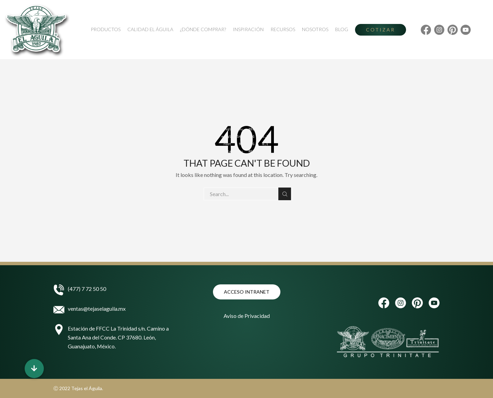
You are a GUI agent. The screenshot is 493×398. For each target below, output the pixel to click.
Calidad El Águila (150, 29)
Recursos (282, 29)
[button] (34, 368)
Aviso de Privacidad (247, 315)
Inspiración (248, 29)
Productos (106, 29)
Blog (341, 29)
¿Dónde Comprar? (203, 29)
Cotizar (380, 30)
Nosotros (315, 29)
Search (284, 194)
